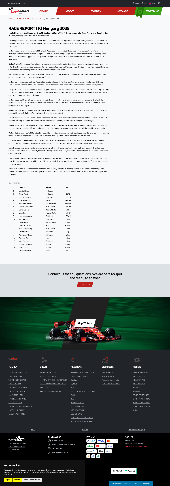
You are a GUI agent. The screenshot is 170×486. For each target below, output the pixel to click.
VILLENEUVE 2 (139, 380)
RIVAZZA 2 (137, 391)
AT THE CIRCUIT (77, 410)
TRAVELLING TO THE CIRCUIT (83, 372)
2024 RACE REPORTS (17, 399)
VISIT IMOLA (122, 11)
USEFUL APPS (76, 414)
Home (10, 19)
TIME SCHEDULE (15, 376)
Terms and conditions (16, 446)
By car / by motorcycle (79, 376)
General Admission (140, 372)
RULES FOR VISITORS (48, 376)
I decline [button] (17, 480)
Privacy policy (13, 449)
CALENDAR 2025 (15, 402)
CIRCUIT (70, 11)
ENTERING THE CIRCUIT (50, 372)
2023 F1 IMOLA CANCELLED (20, 406)
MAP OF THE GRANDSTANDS (51, 391)
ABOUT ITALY (107, 372)
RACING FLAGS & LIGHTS (18, 387)
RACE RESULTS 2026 (16, 391)
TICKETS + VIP (147, 11)
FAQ (33, 429)
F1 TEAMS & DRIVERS (17, 372)
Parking (73, 395)
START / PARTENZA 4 (141, 406)
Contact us (85, 284)
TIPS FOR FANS (14, 384)
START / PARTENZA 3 (141, 402)
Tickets (85, 429)
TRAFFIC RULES (77, 402)
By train (74, 384)
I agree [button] (8, 480)
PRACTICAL (96, 11)
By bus (73, 387)
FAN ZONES (44, 387)
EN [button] (152, 3)
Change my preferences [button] (32, 480)
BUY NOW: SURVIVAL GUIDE (82, 417)
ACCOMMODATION (78, 406)
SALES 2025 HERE (15, 395)
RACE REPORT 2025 (16, 414)
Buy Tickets (85, 323)
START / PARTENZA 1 (141, 395)
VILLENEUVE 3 (139, 384)
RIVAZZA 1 (137, 387)
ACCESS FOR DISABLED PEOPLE (53, 384)
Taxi (72, 399)
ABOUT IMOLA (108, 376)
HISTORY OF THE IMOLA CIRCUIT (53, 380)
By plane (74, 380)
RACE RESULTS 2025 (35, 19)
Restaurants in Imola (110, 380)
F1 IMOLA (44, 11)
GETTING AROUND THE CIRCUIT (84, 391)
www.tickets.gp (137, 429)
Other (135, 410)
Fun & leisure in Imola (111, 384)
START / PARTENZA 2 (141, 399)
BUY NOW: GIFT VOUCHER (81, 421)
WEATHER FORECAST (17, 380)
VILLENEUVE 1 (139, 376)
